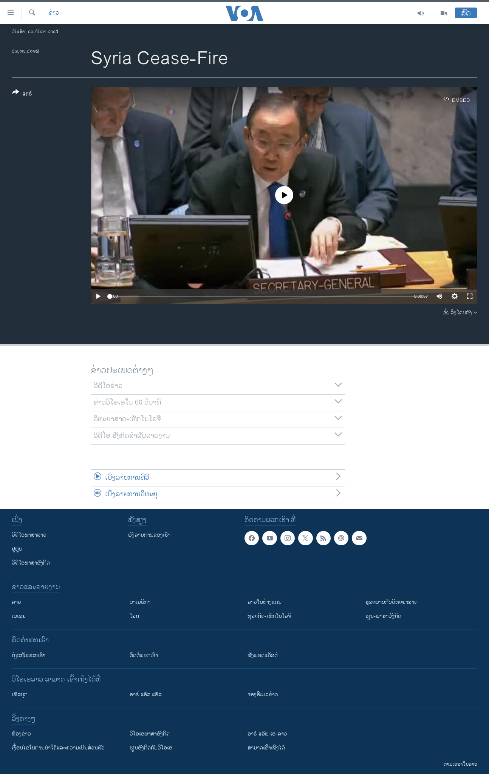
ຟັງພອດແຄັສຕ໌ (263, 655)
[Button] (22, 94)
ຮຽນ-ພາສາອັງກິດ (383, 616)
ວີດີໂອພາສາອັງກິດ (31, 563)
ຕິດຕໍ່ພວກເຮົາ (144, 655)
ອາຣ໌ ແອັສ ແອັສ (146, 695)
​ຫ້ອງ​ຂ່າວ (21, 734)
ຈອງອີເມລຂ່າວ (263, 695)
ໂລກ (134, 616)
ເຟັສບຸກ (20, 695)
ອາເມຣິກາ (140, 602)
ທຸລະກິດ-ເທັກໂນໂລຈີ (269, 616)
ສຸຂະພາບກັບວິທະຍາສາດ (391, 602)
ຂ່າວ (54, 13)
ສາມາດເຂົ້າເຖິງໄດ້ (266, 748)
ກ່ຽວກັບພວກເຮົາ (28, 655)
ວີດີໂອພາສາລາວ (29, 535)
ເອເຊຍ (19, 616)
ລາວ (16, 602)
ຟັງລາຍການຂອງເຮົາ (149, 535)
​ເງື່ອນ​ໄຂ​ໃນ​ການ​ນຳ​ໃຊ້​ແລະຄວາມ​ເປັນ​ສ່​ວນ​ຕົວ (58, 748)
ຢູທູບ (17, 549)
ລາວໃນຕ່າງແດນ (265, 602)
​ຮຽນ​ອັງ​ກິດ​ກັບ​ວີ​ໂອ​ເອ (151, 748)
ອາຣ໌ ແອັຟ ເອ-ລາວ (267, 734)
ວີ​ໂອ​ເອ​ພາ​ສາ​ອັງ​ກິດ (150, 734)
